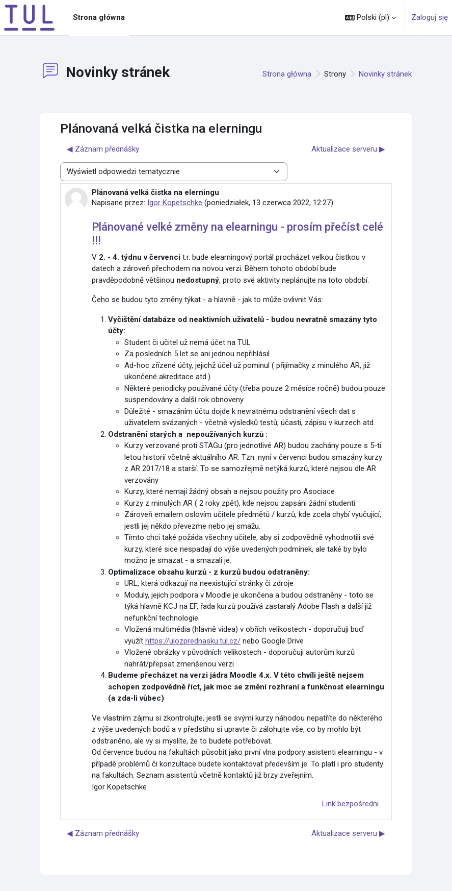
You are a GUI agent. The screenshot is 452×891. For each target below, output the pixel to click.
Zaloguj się (429, 17)
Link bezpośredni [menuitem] (350, 803)
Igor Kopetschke (174, 202)
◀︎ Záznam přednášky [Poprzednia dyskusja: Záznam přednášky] (103, 149)
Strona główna (286, 74)
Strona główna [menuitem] (99, 17)
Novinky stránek (385, 74)
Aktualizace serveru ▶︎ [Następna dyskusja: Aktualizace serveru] (348, 149)
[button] (370, 17)
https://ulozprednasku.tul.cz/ (193, 641)
